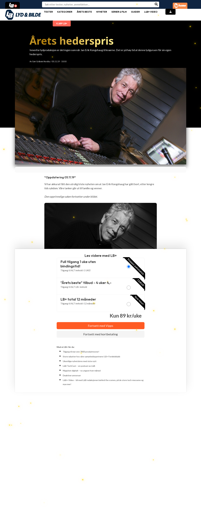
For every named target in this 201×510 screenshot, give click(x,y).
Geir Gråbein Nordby (41, 61)
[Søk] (156, 4)
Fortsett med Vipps (100, 325)
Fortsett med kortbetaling (100, 334)
